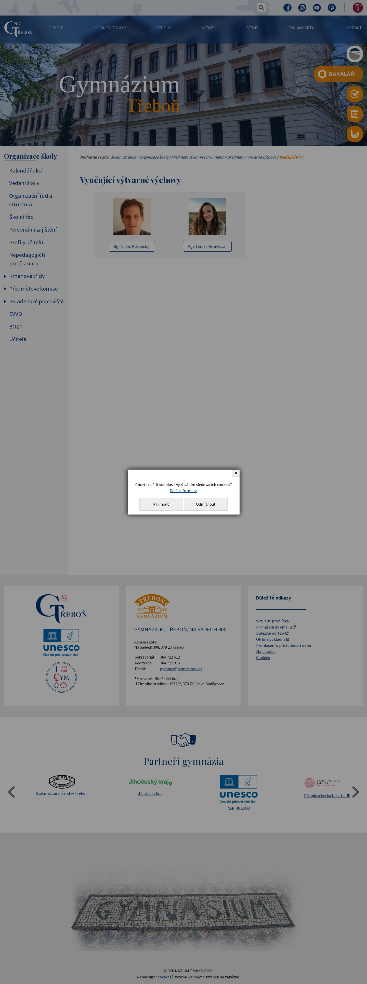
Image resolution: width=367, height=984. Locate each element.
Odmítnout (206, 504)
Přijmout (161, 504)
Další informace (183, 490)
